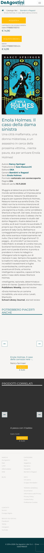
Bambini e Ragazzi (27, 10)
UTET (4, 466)
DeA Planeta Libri (13, 3)
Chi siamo (27, 480)
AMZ (3, 472)
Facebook (5, 521)
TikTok (4, 524)
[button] (4, 344)
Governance (28, 491)
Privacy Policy (29, 496)
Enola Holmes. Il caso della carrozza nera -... (21, 358)
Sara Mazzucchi (24, 167)
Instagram (5, 527)
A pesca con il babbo (21, 428)
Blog (4, 477)
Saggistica (27, 463)
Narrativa (27, 466)
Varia (25, 460)
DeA (12, 170)
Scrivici (4, 510)
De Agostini (6, 460)
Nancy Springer (17, 164)
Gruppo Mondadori (30, 483)
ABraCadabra (6, 469)
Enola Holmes (14, 175)
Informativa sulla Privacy (32, 493)
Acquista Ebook (11, 39)
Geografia (27, 469)
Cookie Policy (28, 499)
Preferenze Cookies (30, 502)
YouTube (5, 530)
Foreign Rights (7, 513)
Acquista (14, 20)
